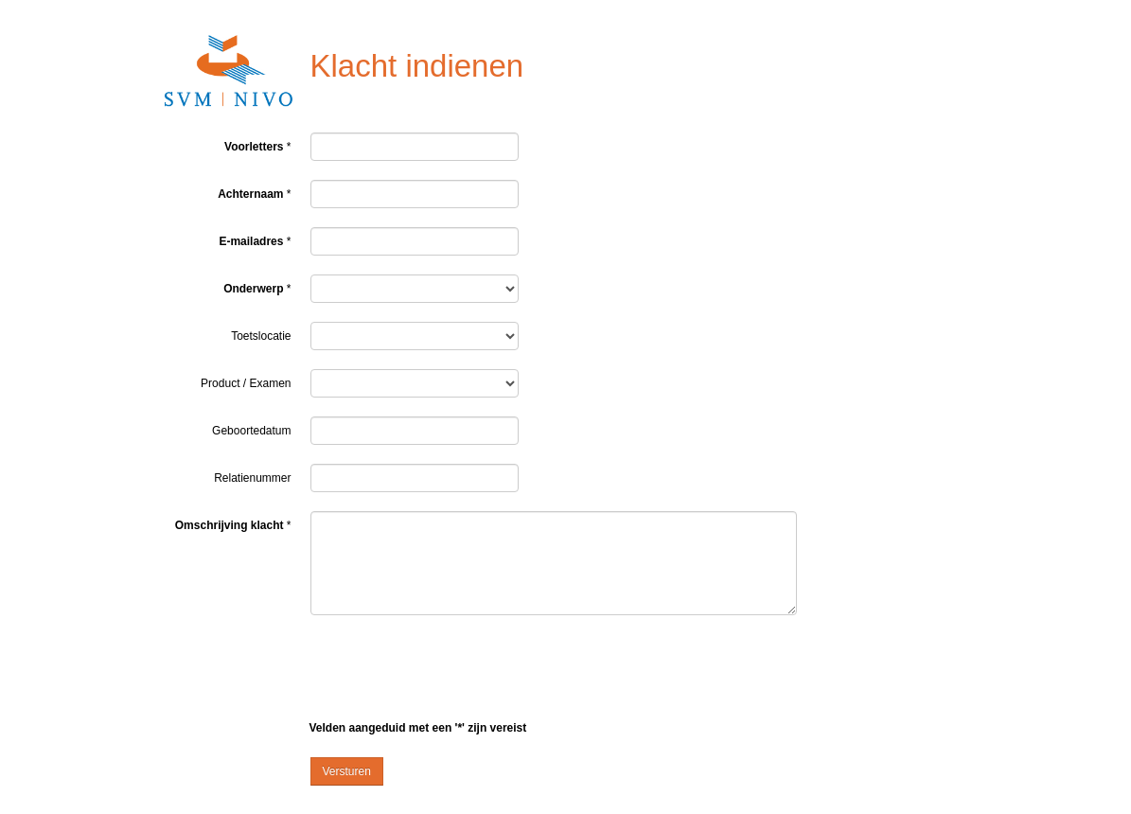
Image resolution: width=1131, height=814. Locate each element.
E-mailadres (251, 241)
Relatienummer (252, 478)
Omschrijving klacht (229, 525)
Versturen (347, 771)
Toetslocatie (261, 336)
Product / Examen (246, 383)
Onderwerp (253, 288)
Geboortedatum (251, 430)
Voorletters (253, 146)
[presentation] (454, 671)
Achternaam (250, 194)
